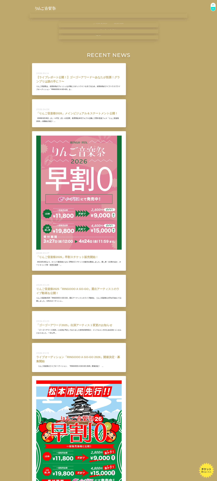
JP (213, 5)
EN (213, 9)
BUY (102, 452)
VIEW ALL (108, 302)
